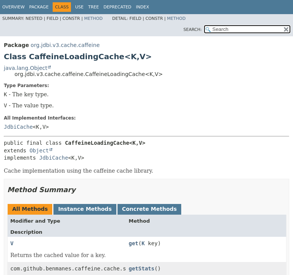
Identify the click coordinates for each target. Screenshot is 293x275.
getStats (141, 268)
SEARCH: (193, 29)
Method (93, 18)
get (133, 243)
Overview (13, 7)
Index (142, 7)
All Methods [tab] (30, 209)
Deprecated (117, 7)
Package (39, 7)
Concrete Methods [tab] (149, 209)
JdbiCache (18, 127)
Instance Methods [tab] (84, 209)
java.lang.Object (25, 68)
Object (39, 150)
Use (79, 7)
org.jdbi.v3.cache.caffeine (65, 45)
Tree (93, 7)
